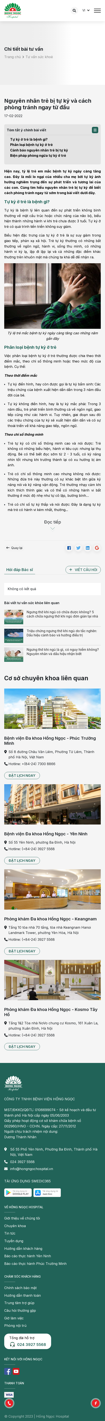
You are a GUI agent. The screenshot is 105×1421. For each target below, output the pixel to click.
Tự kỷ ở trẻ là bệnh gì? (29, 139)
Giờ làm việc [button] (14, 1318)
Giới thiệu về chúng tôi (22, 1218)
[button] (95, 130)
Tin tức (9, 1233)
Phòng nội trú (15, 1325)
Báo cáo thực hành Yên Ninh (27, 1256)
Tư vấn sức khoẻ (39, 57)
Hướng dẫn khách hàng (23, 1248)
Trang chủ (12, 57)
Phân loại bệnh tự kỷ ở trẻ (31, 145)
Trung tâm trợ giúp (19, 1303)
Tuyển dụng (13, 1241)
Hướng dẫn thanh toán (22, 1295)
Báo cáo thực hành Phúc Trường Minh (35, 1263)
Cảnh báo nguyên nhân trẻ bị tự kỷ (39, 150)
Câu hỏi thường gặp (20, 1310)
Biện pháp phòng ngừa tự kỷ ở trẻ (38, 155)
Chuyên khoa (15, 1226)
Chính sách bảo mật (20, 1288)
